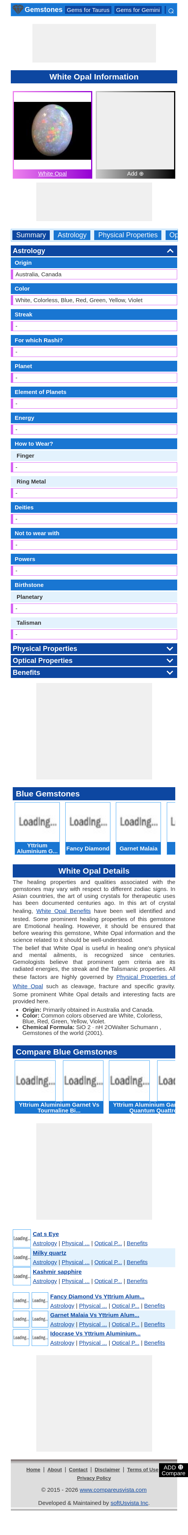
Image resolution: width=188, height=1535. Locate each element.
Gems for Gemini (138, 10)
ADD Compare (174, 1469)
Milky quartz (49, 1252)
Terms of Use (142, 1469)
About (54, 1469)
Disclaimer (107, 1469)
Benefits (137, 1243)
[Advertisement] (94, 43)
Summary (31, 235)
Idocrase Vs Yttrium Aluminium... (95, 1333)
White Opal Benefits (63, 911)
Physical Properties (128, 235)
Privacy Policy (94, 1478)
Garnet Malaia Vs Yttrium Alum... (94, 1315)
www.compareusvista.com (113, 1489)
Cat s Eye (46, 1234)
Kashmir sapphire (57, 1271)
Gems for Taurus (88, 10)
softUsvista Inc (129, 1502)
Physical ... (76, 1243)
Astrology (72, 235)
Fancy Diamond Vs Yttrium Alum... (97, 1296)
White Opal (52, 173)
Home (33, 1469)
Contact (78, 1469)
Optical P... (108, 1243)
